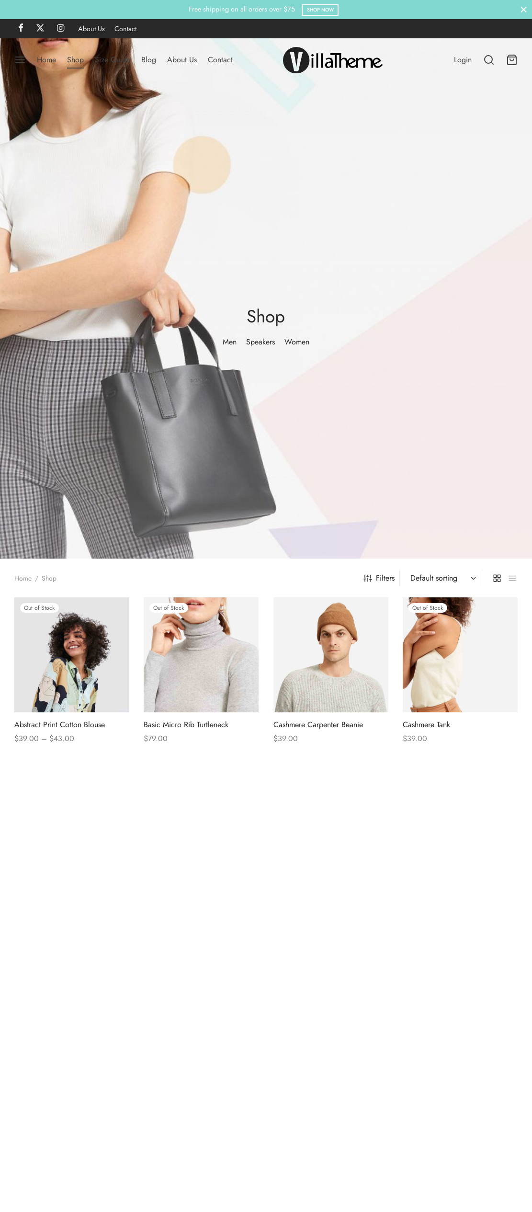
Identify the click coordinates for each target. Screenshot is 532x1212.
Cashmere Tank (426, 810)
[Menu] (20, 60)
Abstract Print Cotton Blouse (59, 810)
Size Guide (112, 59)
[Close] (523, 9)
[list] (512, 664)
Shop (75, 59)
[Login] (463, 59)
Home (46, 59)
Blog (148, 59)
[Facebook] (20, 29)
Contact (125, 29)
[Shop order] (442, 664)
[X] (40, 29)
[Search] (489, 60)
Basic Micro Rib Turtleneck (186, 810)
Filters (379, 663)
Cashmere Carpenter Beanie (318, 810)
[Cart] (512, 60)
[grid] (497, 664)
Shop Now (320, 9)
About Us (91, 29)
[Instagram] (60, 29)
